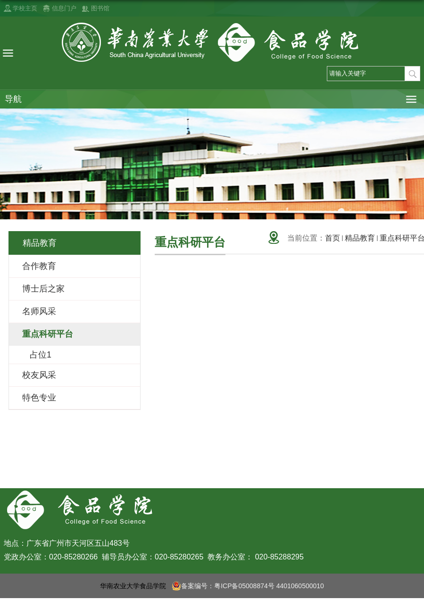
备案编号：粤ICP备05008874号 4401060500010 (248, 586)
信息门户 (64, 8)
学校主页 (25, 8)
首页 (332, 238)
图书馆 (100, 8)
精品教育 (360, 238)
